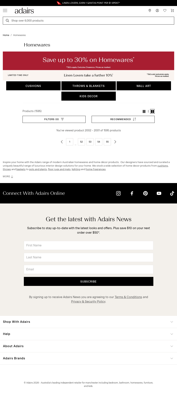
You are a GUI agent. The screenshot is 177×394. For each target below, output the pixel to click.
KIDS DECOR (89, 96)
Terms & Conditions (128, 297)
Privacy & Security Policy (88, 301)
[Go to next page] (115, 141)
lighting (76, 169)
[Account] (157, 10)
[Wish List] (165, 10)
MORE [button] (8, 176)
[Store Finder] (150, 10)
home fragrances (96, 169)
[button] (144, 111)
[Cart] (172, 10)
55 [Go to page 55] (107, 142)
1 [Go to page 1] (69, 142)
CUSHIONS (33, 86)
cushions (162, 165)
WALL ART (143, 86)
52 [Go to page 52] (81, 142)
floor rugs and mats (59, 169)
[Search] (8, 21)
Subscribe (88, 281)
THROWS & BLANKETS (88, 86)
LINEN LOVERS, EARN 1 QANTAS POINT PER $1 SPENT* (91, 3)
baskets (21, 169)
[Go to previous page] (61, 141)
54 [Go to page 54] (98, 142)
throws (7, 169)
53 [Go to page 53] (90, 142)
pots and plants (38, 169)
